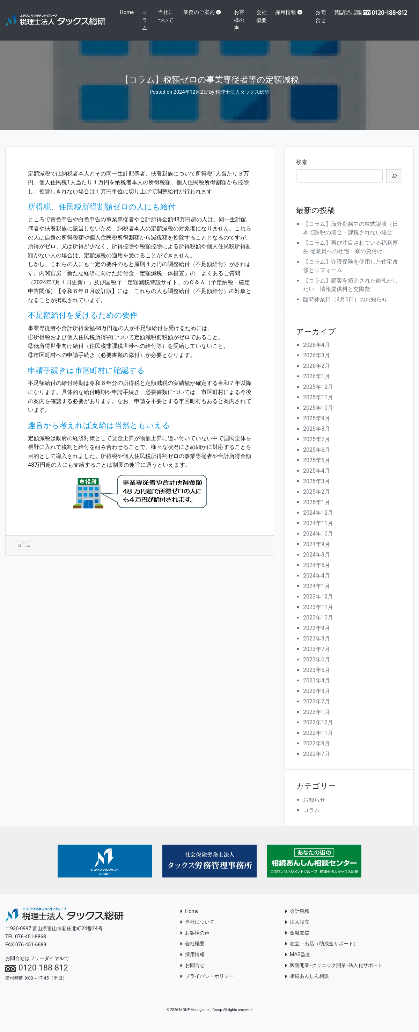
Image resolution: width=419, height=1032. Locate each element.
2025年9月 (316, 426)
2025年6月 (316, 457)
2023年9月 (316, 636)
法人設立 (297, 930)
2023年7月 (316, 657)
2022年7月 (316, 762)
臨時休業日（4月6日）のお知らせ (345, 307)
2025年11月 (318, 405)
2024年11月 (318, 531)
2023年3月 (316, 699)
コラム (145, 20)
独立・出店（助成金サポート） (321, 952)
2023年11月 (318, 615)
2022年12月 (318, 730)
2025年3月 (316, 489)
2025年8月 (316, 436)
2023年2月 (316, 709)
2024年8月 (316, 562)
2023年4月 (316, 688)
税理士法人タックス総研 (242, 100)
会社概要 (259, 24)
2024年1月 (316, 594)
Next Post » (260, 576)
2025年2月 (316, 499)
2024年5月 (316, 573)
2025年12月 (318, 395)
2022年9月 (316, 751)
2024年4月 (316, 583)
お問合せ (318, 24)
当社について (167, 16)
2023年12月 (318, 604)
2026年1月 (316, 384)
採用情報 (286, 12)
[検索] (394, 183)
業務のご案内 (200, 12)
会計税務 (297, 919)
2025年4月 (316, 478)
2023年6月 (316, 667)
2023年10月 (318, 625)
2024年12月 (318, 520)
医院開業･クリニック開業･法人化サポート (334, 973)
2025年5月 (316, 468)
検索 (301, 169)
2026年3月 (316, 363)
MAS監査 (297, 963)
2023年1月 (316, 720)
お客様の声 (240, 20)
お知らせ (314, 807)
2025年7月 (316, 447)
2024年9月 (316, 552)
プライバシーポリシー (207, 984)
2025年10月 (318, 416)
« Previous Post (24, 576)
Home (128, 12)
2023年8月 (316, 646)
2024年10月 (318, 541)
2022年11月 (318, 741)
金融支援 (297, 941)
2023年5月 (316, 678)
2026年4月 (316, 353)
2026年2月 (316, 374)
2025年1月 (316, 510)
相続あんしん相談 (307, 984)
